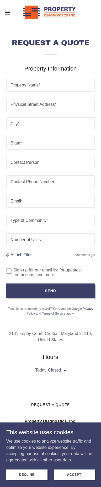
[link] (50, 12)
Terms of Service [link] (53, 313)
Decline (27, 474)
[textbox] (50, 85)
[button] (9, 12)
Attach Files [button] (21, 255)
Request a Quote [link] (50, 405)
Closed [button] (54, 370)
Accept (74, 474)
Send (50, 291)
